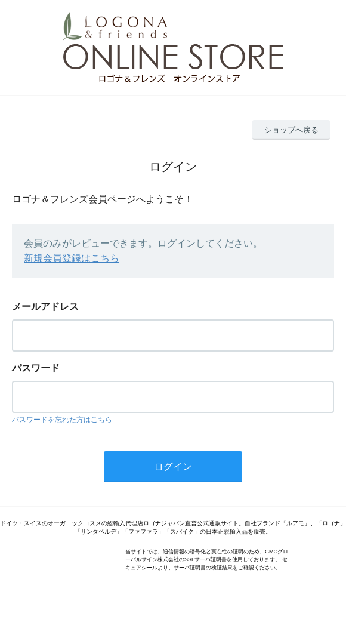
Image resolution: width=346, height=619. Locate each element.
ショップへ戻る (291, 129)
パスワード (36, 368)
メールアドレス (45, 306)
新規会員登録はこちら (71, 258)
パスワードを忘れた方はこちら (62, 419)
